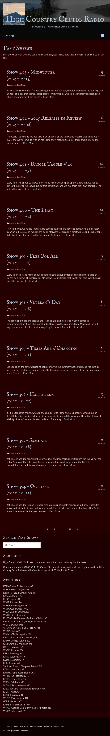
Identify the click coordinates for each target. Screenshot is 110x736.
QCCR (6, 647)
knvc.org (80, 567)
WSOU (6, 612)
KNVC (6, 679)
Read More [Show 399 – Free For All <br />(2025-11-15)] (34, 281)
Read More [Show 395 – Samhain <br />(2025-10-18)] (69, 465)
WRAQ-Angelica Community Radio (20, 707)
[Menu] (55, 36)
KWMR (7, 672)
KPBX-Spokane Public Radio (17, 688)
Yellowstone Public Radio (15, 627)
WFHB (6, 605)
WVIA (6, 602)
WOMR (7, 685)
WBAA (6, 589)
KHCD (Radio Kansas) (14, 618)
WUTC (6, 698)
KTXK (6, 695)
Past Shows (21, 85)
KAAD (6, 596)
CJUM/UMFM (10, 643)
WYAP (6, 631)
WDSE (6, 624)
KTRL (5, 656)
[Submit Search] (5, 545)
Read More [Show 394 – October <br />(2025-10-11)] (54, 511)
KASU (6, 669)
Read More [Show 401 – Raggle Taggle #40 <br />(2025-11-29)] (37, 189)
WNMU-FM (9, 634)
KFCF (5, 691)
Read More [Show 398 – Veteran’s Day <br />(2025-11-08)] (79, 327)
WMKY (6, 711)
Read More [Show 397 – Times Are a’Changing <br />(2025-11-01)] (28, 373)
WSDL (6, 682)
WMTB (6, 615)
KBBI (5, 663)
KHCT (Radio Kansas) (13, 621)
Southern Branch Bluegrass (16, 666)
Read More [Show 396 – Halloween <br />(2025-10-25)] (69, 419)
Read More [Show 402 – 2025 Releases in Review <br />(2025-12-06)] (28, 143)
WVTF (6, 650)
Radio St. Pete (10, 592)
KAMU (6, 640)
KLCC (6, 599)
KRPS (6, 653)
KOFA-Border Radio (13, 586)
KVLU (6, 659)
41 (70, 529)
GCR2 (6, 701)
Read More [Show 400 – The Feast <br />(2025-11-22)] (71, 235)
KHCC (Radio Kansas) (13, 637)
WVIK (6, 608)
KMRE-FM (8, 704)
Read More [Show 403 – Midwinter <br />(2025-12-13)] (48, 97)
